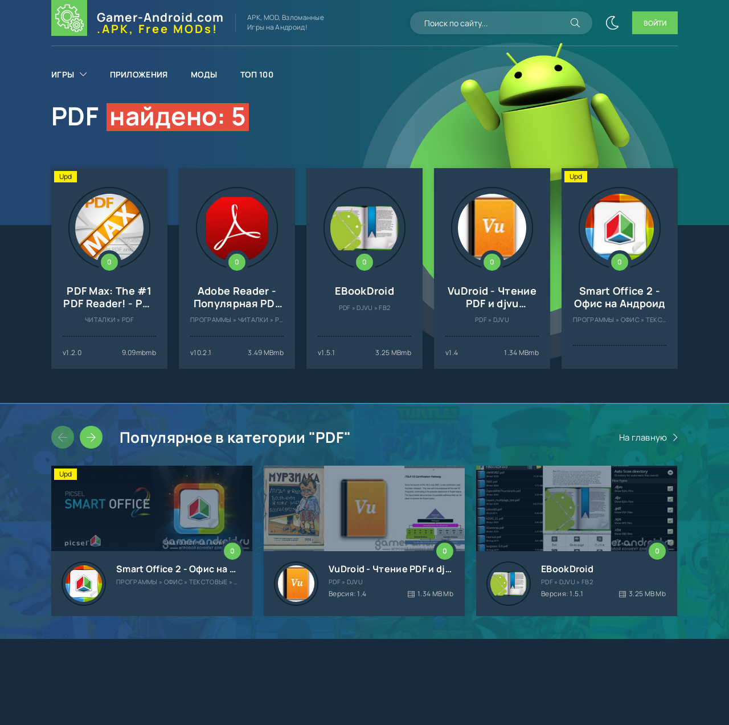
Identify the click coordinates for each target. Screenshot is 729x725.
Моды (204, 74)
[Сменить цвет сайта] (612, 22)
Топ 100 (256, 74)
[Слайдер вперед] (91, 437)
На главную (643, 437)
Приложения (139, 74)
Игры (62, 74)
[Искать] (575, 22)
